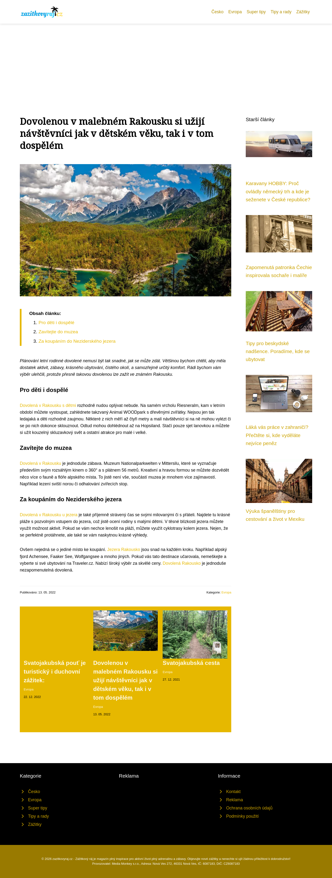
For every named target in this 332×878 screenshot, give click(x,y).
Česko (217, 11)
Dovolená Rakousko (182, 563)
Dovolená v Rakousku (40, 463)
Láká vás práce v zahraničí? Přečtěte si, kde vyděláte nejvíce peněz (277, 435)
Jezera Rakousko (123, 549)
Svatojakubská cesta (191, 663)
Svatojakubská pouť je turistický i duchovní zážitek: (55, 671)
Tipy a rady (281, 11)
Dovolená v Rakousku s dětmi (48, 405)
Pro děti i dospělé (56, 322)
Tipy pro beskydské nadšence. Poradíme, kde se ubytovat (278, 351)
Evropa (235, 11)
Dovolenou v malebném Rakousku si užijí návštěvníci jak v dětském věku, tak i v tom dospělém (125, 680)
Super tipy (256, 11)
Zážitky (303, 11)
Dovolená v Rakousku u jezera (49, 514)
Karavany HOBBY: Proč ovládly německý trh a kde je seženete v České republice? (278, 191)
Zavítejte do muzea (58, 331)
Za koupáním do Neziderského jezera (76, 341)
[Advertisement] (166, 60)
